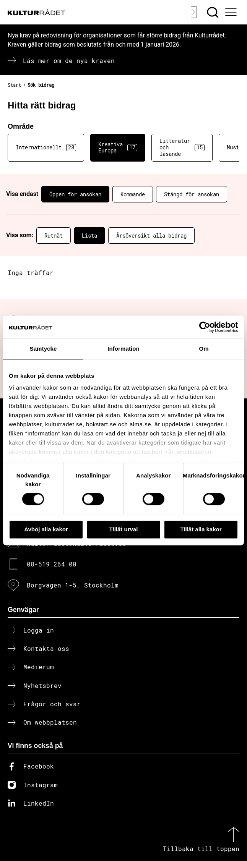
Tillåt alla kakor (200, 529)
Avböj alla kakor (46, 529)
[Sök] (214, 12)
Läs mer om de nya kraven (69, 61)
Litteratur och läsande (182, 147)
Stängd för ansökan (191, 194)
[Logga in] (192, 12)
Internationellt (46, 147)
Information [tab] (123, 348)
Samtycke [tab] (43, 348)
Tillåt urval (123, 529)
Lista (89, 235)
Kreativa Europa (117, 147)
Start (14, 85)
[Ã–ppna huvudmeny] (231, 12)
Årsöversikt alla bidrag (151, 235)
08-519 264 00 (51, 564)
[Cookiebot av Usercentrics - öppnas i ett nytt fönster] (204, 327)
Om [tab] (203, 348)
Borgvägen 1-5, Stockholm (73, 585)
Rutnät (53, 235)
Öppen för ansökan (75, 194)
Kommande (132, 194)
